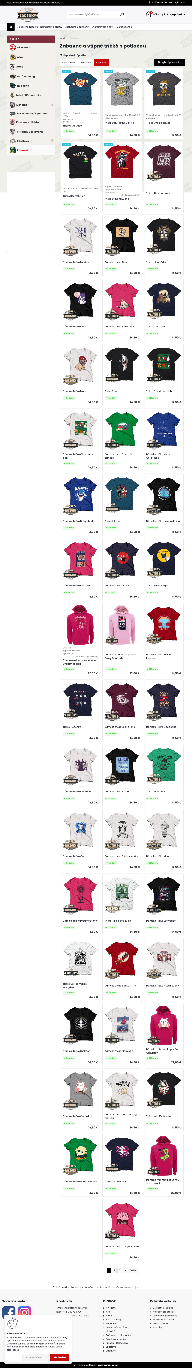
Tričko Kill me (112, 521)
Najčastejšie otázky (51, 26)
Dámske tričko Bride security (121, 856)
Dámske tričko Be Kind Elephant (159, 656)
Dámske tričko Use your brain (122, 1246)
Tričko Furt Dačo (72, 125)
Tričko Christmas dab (159, 391)
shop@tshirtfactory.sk (75, 1307)
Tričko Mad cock (155, 791)
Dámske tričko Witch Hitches (80, 1181)
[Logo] (27, 14)
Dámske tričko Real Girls (77, 585)
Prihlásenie (157, 2)
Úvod (62, 38)
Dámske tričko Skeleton (76, 1051)
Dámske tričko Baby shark (78, 521)
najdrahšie (85, 62)
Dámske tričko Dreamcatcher (80, 920)
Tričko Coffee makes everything (75, 985)
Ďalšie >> (133, 1270)
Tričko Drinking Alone (117, 198)
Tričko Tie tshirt (72, 727)
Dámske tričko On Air (117, 585)
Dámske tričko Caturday (77, 1116)
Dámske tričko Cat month (78, 791)
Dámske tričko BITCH (117, 791)
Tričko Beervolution (74, 196)
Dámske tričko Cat (74, 856)
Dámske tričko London (76, 262)
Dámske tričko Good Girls (161, 727)
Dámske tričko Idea (157, 856)
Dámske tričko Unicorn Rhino (163, 521)
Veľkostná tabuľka (27, 26)
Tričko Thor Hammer (158, 193)
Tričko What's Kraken (158, 1116)
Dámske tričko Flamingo (119, 1051)
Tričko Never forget (157, 585)
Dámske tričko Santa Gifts (120, 985)
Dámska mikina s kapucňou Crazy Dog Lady (121, 656)
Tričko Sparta (112, 391)
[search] (122, 14)
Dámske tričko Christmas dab (78, 456)
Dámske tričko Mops (75, 391)
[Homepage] (11, 27)
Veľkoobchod (124, 26)
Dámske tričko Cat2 (74, 326)
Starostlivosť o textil (103, 26)
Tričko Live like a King (158, 122)
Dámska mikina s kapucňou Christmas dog (79, 662)
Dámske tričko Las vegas (161, 920)
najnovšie (101, 62)
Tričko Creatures (156, 326)
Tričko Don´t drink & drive (119, 122)
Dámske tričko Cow (116, 262)
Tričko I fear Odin (156, 262)
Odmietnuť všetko (35, 1357)
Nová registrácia (176, 2)
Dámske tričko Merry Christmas (158, 456)
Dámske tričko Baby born (119, 326)
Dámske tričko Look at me (120, 727)
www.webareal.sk (108, 1365)
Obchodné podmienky (77, 26)
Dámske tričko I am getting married (121, 1116)
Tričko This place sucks (118, 920)
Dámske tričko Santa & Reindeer (118, 456)
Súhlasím (60, 1357)
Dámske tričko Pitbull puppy (162, 985)
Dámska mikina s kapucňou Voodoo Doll (162, 1181)
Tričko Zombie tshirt (116, 1181)
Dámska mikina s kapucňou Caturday (162, 1051)
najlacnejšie (68, 62)
